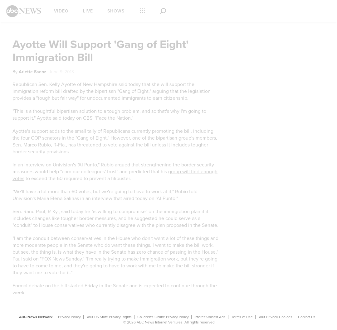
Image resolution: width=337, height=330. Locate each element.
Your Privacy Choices (275, 317)
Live (88, 11)
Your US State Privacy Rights (109, 317)
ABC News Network (35, 317)
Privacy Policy (69, 317)
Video (61, 11)
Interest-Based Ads (210, 317)
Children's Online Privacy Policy (163, 317)
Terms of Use (242, 317)
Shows (116, 11)
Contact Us (306, 317)
